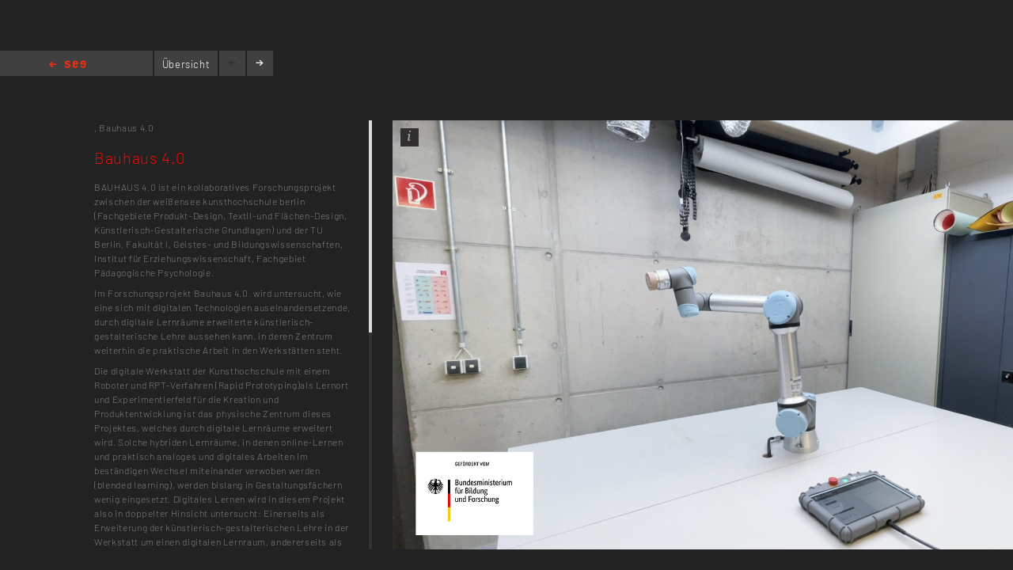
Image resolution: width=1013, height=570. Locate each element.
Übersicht (186, 64)
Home (67, 65)
